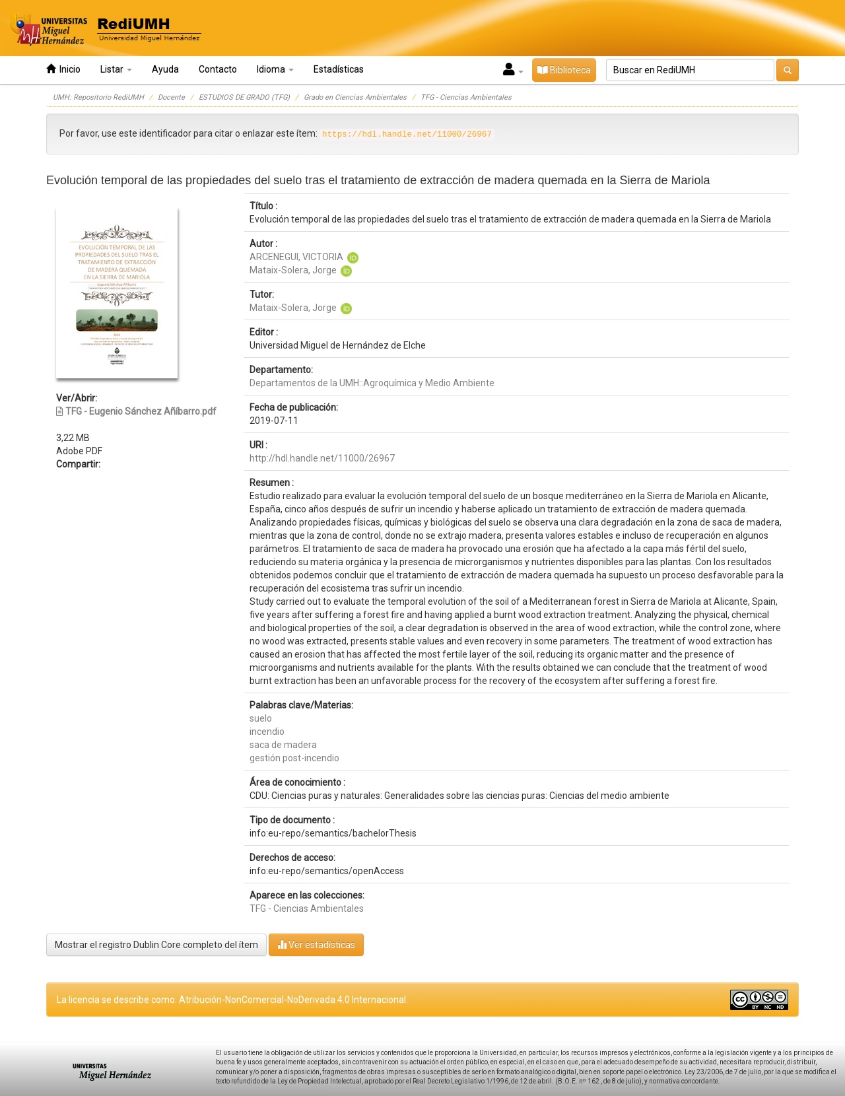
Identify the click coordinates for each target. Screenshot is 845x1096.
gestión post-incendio (294, 758)
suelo (261, 718)
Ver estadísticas (316, 944)
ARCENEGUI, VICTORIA (296, 257)
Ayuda (165, 69)
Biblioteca (564, 70)
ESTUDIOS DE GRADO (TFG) (244, 97)
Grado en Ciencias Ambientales (355, 97)
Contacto (218, 69)
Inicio (63, 69)
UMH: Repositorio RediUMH (98, 97)
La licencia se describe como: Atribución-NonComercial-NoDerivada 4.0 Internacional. (232, 999)
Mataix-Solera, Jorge (293, 270)
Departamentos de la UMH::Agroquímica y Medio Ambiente (372, 383)
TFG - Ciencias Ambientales (466, 97)
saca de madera (283, 744)
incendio (267, 731)
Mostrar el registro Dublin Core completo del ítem (156, 945)
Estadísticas (339, 69)
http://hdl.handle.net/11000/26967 (322, 458)
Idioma (275, 69)
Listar (116, 69)
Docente (171, 97)
